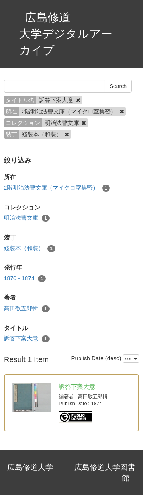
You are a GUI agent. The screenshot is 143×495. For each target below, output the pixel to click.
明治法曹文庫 (27, 218)
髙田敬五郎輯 (27, 308)
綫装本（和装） (29, 248)
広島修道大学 (30, 467)
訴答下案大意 (27, 338)
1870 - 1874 (25, 278)
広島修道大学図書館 (104, 472)
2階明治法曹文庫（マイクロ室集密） (57, 188)
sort (131, 358)
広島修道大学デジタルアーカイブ (65, 33)
